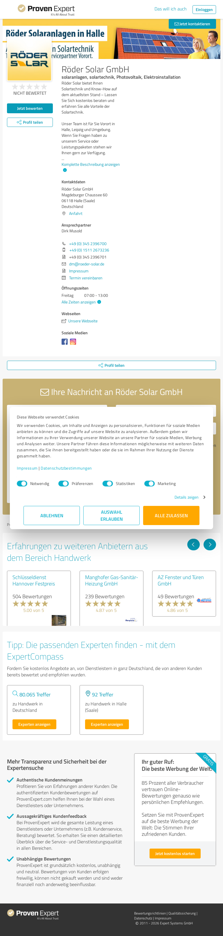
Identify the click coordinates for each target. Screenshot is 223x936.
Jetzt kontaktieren (192, 23)
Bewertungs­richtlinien (150, 913)
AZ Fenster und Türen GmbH (181, 580)
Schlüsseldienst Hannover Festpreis (33, 580)
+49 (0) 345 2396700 (88, 243)
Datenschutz (143, 918)
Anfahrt (75, 213)
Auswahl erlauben (111, 515)
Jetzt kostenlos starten (175, 853)
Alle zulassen (171, 515)
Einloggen (204, 9)
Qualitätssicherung (182, 913)
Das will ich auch (170, 9)
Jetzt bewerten (30, 108)
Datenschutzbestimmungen (73, 468)
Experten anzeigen (34, 724)
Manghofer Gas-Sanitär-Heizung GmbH (111, 580)
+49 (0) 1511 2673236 (89, 250)
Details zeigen (180, 497)
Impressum (34, 468)
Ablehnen (51, 515)
